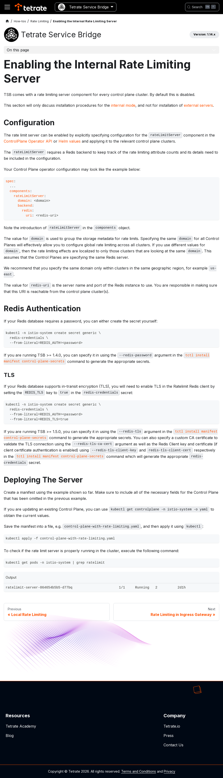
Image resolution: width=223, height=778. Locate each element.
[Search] (202, 7)
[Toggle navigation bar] (7, 7)
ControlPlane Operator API (28, 141)
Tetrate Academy (21, 726)
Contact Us (173, 745)
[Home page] (7, 21)
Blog (10, 735)
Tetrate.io (172, 726)
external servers (198, 105)
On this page (18, 50)
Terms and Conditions (138, 771)
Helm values (70, 141)
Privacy (169, 771)
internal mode (123, 105)
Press (169, 735)
